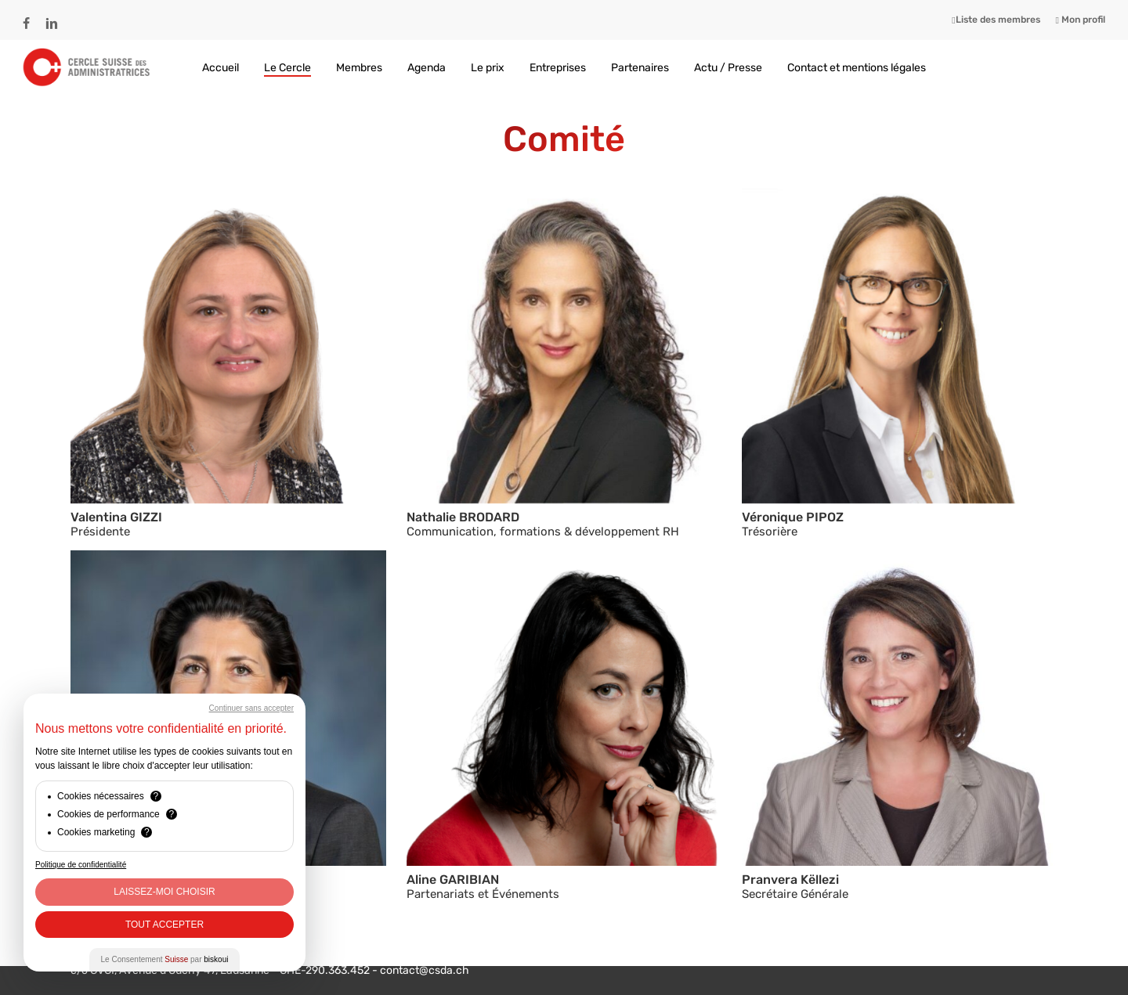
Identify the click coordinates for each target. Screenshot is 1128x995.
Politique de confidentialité (80, 864)
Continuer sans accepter (251, 708)
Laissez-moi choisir (164, 891)
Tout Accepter (164, 924)
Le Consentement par (165, 959)
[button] (228, 346)
